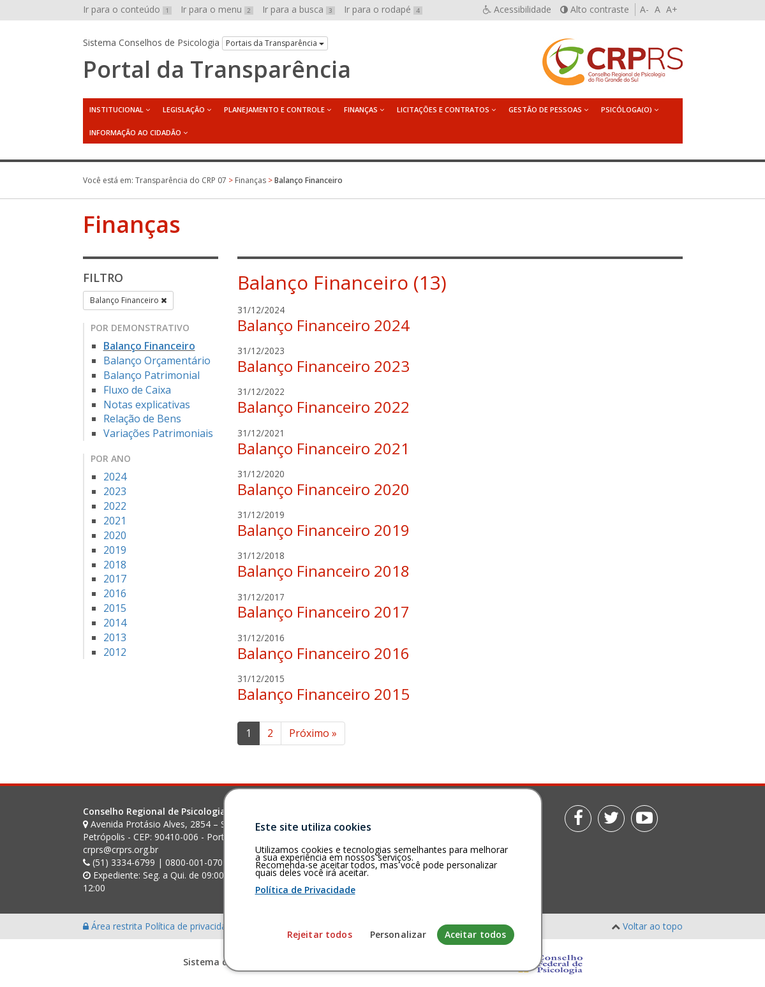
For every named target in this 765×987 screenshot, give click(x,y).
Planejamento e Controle (274, 109)
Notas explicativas (146, 404)
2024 (114, 477)
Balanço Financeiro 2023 (323, 365)
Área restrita (114, 926)
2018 (114, 565)
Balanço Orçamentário (157, 360)
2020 (114, 535)
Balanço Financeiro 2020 (323, 489)
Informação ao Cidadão (135, 132)
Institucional (116, 109)
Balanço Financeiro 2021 (323, 448)
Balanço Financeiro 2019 (323, 529)
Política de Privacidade (305, 974)
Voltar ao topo (653, 926)
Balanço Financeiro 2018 (323, 570)
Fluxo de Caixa (137, 390)
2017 (114, 579)
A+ (672, 9)
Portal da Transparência (217, 69)
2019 (114, 550)
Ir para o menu (217, 9)
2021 (114, 521)
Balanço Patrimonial (151, 375)
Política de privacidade (192, 926)
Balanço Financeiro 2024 (323, 325)
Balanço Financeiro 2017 (323, 611)
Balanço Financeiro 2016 (323, 653)
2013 (114, 637)
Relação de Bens (142, 419)
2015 (114, 608)
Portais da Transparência (275, 43)
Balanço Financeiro (128, 300)
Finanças (361, 109)
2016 (114, 593)
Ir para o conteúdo (127, 9)
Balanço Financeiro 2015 (323, 693)
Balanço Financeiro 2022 (323, 406)
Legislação (184, 109)
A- (644, 9)
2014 (114, 623)
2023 (114, 491)
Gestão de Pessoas (545, 109)
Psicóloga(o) (626, 109)
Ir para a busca (298, 9)
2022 (114, 506)
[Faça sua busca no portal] (422, 816)
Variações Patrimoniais (158, 433)
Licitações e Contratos (443, 109)
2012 (114, 652)
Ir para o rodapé (383, 9)
